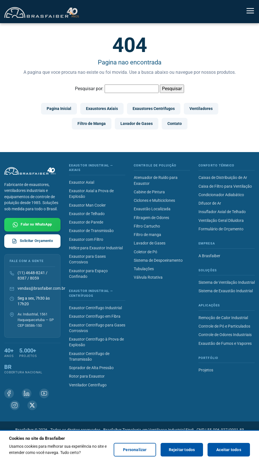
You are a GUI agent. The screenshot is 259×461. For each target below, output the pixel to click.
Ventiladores (201, 108)
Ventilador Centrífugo (88, 385)
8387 (22, 278)
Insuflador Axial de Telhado (222, 211)
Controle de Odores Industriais (225, 334)
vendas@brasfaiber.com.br (41, 288)
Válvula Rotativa (148, 277)
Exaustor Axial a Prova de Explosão (91, 194)
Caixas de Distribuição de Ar (222, 177)
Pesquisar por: (89, 88)
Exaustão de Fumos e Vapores (225, 343)
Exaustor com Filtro (86, 239)
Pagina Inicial (59, 108)
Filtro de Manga (91, 123)
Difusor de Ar (209, 203)
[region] (129, 445)
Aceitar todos (228, 449)
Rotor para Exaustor (87, 376)
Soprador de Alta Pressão (91, 367)
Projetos (205, 370)
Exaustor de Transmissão (91, 230)
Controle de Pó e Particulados (224, 326)
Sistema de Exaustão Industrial (225, 291)
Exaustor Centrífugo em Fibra (94, 316)
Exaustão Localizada (152, 209)
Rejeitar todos (182, 449)
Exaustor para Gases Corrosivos (87, 259)
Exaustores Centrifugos (154, 108)
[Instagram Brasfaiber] (15, 405)
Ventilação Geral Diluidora (221, 220)
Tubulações (144, 269)
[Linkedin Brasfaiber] (26, 393)
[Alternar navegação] (250, 11)
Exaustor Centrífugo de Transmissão (89, 356)
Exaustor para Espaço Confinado (88, 274)
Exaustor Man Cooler (87, 205)
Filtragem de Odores (151, 217)
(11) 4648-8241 (31, 272)
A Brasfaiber (209, 256)
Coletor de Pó (145, 252)
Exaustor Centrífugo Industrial (95, 308)
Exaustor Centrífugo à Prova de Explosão (96, 342)
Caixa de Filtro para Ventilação (225, 186)
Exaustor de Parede (86, 222)
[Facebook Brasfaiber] (9, 393)
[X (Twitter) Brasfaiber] (32, 405)
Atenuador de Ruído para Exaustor (156, 180)
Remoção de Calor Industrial (223, 317)
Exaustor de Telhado (87, 213)
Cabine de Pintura (149, 192)
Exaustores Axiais (102, 108)
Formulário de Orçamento (220, 229)
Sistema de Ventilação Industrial (226, 282)
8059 (34, 278)
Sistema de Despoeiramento (158, 260)
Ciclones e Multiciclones (154, 200)
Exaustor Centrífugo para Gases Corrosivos (97, 328)
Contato (174, 123)
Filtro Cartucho (147, 226)
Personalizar (134, 449)
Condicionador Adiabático (221, 194)
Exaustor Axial (81, 182)
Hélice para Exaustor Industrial (96, 248)
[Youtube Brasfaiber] (44, 393)
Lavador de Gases (136, 123)
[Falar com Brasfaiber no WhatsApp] (32, 224)
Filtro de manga (147, 234)
